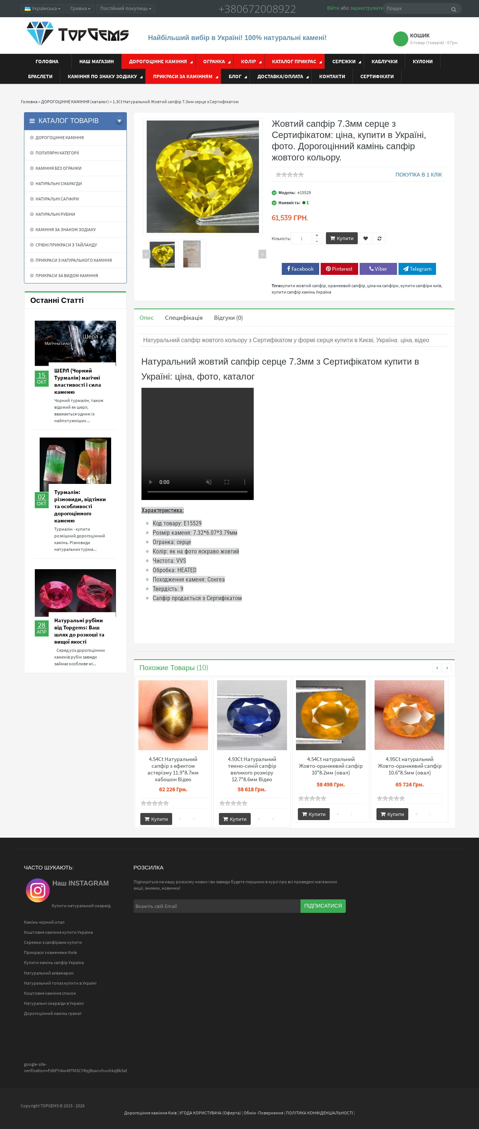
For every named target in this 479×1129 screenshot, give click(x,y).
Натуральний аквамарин (49, 973)
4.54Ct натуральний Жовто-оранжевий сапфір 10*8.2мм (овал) (331, 766)
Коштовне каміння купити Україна (58, 932)
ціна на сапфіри (383, 285)
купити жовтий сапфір (303, 285)
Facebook (300, 268)
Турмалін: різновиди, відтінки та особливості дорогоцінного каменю (80, 506)
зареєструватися (369, 7)
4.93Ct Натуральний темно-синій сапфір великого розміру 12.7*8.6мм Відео (252, 769)
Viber (378, 268)
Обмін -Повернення (263, 1113)
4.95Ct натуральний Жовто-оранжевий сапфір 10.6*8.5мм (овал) (410, 766)
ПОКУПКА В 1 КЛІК (419, 175)
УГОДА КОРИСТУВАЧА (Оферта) (210, 1113)
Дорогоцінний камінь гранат (53, 1013)
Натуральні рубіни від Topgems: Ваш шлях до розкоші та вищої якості (79, 631)
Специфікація (184, 317)
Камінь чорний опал (44, 922)
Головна (29, 101)
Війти (333, 7)
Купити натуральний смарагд (81, 905)
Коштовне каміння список (50, 993)
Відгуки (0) (228, 317)
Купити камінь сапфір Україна (54, 962)
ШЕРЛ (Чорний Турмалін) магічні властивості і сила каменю (77, 381)
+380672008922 (257, 8)
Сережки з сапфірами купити (53, 942)
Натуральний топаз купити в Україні (60, 983)
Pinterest (339, 268)
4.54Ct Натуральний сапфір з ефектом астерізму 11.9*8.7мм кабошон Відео (173, 769)
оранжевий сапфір (346, 285)
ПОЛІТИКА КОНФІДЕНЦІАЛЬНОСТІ (319, 1113)
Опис (147, 317)
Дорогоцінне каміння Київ (150, 1113)
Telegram (417, 268)
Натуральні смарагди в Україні (54, 1003)
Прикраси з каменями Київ (50, 952)
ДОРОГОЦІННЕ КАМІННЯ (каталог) (75, 101)
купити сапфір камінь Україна (301, 292)
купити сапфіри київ (420, 285)
